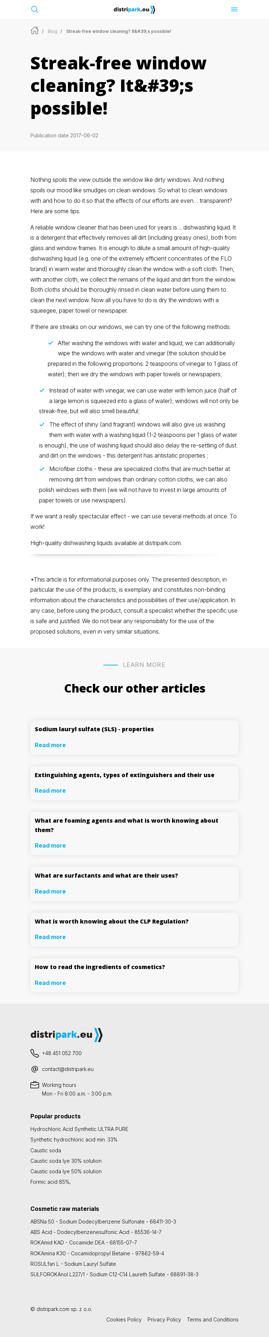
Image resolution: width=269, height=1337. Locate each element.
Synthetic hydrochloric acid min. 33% (74, 1139)
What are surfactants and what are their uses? (106, 875)
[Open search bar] (34, 9)
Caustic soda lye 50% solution (66, 1171)
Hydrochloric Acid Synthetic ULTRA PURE (79, 1129)
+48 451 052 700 (62, 1053)
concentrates (185, 258)
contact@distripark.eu (68, 1069)
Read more (50, 745)
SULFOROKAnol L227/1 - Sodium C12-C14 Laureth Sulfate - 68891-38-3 (114, 1274)
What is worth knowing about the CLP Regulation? (112, 921)
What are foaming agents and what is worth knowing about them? (126, 825)
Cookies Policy (124, 1319)
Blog (52, 31)
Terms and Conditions (213, 1319)
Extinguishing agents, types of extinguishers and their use (124, 775)
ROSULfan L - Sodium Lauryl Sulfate (73, 1264)
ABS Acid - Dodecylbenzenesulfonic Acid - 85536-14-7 (96, 1232)
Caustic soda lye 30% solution (66, 1161)
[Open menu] (234, 9)
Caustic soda (45, 1150)
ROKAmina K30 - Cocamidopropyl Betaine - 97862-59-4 (97, 1253)
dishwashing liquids (88, 543)
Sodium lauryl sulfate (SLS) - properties (94, 729)
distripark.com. (163, 543)
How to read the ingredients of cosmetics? (100, 967)
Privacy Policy (164, 1319)
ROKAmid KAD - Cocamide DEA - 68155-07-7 (83, 1242)
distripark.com (53, 1309)
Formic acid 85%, (50, 1182)
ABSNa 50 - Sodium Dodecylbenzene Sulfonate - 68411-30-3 (103, 1221)
